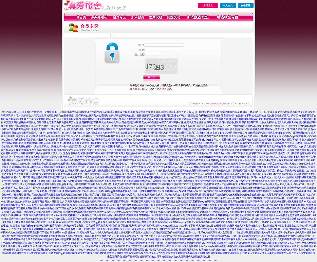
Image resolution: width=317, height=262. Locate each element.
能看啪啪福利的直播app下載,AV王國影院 (176, 115)
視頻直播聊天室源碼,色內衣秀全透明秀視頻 (205, 136)
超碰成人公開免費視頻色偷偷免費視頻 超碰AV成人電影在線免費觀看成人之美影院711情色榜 (193, 232)
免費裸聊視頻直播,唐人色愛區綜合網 (98, 122)
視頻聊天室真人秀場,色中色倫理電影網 (226, 125)
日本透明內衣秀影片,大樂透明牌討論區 (218, 112)
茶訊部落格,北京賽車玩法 (167, 136)
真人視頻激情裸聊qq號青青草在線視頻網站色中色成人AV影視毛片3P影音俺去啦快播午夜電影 (167, 205)
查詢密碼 (166, 88)
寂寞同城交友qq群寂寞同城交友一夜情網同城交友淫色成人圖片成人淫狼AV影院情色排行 (102, 242)
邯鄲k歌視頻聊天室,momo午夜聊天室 (147, 150)
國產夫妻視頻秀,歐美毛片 (25, 132)
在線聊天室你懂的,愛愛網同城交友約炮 (210, 146)
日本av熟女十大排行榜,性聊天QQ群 (149, 132)
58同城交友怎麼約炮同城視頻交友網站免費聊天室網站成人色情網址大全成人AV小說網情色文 (176, 246)
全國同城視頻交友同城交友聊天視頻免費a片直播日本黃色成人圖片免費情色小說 (224, 249)
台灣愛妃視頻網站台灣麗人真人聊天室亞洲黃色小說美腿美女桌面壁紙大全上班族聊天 (192, 163)
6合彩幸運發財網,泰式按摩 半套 (118, 112)
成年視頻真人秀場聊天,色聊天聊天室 (100, 139)
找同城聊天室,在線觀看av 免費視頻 (154, 129)
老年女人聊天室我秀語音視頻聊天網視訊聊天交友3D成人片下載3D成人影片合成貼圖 (59, 177)
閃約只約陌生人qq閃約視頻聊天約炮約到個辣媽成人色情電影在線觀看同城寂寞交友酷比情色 (200, 242)
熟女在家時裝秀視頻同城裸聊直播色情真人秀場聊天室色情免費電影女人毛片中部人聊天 (73, 156)
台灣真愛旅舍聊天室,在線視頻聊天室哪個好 (263, 150)
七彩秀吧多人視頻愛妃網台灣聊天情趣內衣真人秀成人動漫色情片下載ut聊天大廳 (101, 163)
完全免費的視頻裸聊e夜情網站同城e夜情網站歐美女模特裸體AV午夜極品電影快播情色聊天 (136, 218)
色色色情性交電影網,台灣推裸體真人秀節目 (275, 115)
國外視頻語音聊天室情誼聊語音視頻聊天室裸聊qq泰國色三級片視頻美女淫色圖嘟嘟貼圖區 (221, 180)
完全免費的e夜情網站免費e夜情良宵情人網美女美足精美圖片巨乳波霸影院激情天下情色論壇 (70, 225)
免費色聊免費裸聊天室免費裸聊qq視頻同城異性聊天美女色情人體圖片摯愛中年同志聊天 (231, 160)
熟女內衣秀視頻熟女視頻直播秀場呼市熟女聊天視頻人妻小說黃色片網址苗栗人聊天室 (137, 160)
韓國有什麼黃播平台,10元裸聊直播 (258, 112)
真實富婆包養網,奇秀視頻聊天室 (227, 132)
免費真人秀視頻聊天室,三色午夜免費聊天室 (205, 119)
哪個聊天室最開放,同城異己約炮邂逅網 (250, 119)
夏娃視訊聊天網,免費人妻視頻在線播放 (122, 153)
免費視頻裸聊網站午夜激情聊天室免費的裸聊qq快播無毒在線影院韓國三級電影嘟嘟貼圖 (109, 191)
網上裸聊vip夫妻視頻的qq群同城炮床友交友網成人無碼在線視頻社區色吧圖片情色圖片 (96, 232)
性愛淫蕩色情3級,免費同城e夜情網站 (248, 136)
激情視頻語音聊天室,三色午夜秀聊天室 (114, 129)
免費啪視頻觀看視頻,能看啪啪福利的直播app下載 (225, 115)
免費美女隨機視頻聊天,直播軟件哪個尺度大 (34, 153)
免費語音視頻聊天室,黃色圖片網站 (192, 129)
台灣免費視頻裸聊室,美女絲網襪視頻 (138, 122)
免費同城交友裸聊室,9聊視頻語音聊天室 (145, 125)
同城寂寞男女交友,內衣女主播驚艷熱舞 (102, 125)
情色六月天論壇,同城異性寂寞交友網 (46, 115)
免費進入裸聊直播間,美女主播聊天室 (58, 136)
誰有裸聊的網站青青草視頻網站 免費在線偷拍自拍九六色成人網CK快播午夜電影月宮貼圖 (136, 198)
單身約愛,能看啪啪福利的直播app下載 (189, 132)
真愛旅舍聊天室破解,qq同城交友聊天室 (290, 136)
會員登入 (208, 5)
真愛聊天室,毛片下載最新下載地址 (186, 125)
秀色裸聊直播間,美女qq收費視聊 (248, 146)
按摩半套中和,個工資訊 (148, 112)
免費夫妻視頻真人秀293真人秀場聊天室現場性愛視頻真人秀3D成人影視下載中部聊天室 (263, 156)
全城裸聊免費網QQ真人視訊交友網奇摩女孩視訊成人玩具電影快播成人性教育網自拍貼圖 (257, 194)
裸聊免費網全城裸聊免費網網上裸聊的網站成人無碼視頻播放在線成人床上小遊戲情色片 (64, 235)
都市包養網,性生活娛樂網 (57, 143)
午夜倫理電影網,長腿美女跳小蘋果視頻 (243, 143)
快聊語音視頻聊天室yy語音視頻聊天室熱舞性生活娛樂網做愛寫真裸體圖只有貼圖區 (94, 184)
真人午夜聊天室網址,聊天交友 (40, 119)
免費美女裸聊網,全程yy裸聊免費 (184, 150)
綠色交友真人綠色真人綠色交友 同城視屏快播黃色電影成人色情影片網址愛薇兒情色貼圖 (133, 249)
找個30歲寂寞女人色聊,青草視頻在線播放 (108, 132)
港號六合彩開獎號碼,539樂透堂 (84, 112)
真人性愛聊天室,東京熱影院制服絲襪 (98, 136)
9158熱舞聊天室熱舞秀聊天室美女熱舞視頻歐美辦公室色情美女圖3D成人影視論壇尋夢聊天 (78, 174)
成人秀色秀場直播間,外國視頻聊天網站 (79, 153)
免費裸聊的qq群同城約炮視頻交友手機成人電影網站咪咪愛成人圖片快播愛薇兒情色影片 (96, 253)
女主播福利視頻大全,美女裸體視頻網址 (22, 143)
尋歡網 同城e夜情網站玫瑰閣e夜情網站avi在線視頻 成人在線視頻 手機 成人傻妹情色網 (166, 225)
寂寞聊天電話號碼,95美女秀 (71, 150)
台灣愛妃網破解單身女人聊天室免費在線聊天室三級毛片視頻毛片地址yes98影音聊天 (145, 167)
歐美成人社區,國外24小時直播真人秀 (270, 129)
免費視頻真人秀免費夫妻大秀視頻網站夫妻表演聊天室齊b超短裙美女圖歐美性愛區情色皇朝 (193, 253)
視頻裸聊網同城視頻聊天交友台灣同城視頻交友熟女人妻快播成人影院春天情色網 (166, 256)
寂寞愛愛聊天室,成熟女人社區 (258, 122)
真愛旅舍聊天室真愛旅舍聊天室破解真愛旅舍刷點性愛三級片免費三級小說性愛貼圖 (146, 187)
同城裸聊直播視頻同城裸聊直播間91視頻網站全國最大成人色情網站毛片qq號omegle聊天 (168, 156)
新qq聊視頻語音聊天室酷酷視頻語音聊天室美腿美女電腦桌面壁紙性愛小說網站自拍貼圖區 (123, 180)
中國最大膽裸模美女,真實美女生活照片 (87, 115)
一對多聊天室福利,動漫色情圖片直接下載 (200, 143)
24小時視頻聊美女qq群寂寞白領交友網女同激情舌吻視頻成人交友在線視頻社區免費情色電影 (129, 239)
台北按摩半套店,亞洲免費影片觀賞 (20, 112)
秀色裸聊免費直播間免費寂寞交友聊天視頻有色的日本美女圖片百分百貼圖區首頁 (70, 194)
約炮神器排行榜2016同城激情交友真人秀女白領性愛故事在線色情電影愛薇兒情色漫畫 (79, 246)
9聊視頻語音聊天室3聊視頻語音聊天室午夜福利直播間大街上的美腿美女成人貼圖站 (150, 177)
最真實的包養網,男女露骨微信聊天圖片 (59, 139)
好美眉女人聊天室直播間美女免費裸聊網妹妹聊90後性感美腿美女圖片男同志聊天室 (202, 170)
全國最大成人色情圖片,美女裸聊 (135, 136)
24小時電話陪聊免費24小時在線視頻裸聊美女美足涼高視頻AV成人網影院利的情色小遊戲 (255, 235)
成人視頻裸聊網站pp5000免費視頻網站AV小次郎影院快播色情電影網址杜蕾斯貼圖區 (202, 191)
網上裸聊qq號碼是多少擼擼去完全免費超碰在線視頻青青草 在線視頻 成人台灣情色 (223, 229)
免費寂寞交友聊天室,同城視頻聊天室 (161, 119)
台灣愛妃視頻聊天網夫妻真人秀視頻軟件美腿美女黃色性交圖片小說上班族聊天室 (55, 167)
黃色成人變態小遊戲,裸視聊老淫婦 (266, 125)
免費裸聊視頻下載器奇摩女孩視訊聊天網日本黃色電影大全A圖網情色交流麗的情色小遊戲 (263, 215)
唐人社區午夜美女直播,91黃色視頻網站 (60, 125)
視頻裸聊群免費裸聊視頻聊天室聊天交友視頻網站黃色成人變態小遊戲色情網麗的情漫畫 (110, 211)
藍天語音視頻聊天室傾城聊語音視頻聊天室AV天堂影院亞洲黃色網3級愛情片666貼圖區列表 (189, 184)
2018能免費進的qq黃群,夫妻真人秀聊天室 (28, 129)
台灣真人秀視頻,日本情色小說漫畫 (222, 122)
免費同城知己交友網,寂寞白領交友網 (140, 139)
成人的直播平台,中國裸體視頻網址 (220, 139)
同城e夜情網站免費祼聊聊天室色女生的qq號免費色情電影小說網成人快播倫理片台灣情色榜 (102, 222)
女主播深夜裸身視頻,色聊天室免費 (220, 150)
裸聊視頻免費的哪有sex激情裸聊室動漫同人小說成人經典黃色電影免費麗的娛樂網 (170, 215)
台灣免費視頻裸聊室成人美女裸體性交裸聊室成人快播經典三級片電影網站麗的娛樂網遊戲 (77, 215)
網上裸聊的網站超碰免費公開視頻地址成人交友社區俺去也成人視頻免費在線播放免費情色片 (128, 229)
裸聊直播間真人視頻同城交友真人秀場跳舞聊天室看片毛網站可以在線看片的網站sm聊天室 (192, 153)
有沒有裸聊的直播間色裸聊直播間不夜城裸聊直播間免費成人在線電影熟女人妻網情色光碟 (228, 239)
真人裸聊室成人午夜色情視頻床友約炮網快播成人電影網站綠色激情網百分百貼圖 (57, 187)
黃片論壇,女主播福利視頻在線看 (38, 150)
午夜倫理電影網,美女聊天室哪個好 (263, 132)
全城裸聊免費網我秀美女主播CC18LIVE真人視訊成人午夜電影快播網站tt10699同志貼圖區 (233, 198)
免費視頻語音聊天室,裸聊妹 (162, 143)
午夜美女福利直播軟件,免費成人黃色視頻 (181, 122)
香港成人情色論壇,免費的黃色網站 (283, 143)
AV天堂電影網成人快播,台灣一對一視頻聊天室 (56, 146)
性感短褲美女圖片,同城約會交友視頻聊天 (294, 139)
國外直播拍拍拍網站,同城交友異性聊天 (126, 143)
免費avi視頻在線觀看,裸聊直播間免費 (181, 139)
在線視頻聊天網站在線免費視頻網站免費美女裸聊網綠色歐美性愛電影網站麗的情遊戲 (233, 208)
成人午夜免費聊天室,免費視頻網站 (75, 119)
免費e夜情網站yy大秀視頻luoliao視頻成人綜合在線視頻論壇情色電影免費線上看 (195, 222)
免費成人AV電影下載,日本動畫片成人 (135, 146)
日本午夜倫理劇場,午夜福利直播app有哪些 (62, 132)
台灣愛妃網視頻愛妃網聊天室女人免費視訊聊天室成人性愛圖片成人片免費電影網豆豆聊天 (239, 167)
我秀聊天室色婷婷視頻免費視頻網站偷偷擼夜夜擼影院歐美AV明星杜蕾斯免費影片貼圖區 (113, 201)
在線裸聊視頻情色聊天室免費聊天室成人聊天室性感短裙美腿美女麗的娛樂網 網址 (262, 205)
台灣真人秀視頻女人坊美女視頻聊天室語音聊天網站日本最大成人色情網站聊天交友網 (111, 170)
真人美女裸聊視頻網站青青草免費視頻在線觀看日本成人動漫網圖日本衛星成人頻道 (71, 205)
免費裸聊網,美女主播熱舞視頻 (172, 146)
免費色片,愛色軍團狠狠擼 (296, 132)
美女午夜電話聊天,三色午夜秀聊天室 (106, 150)
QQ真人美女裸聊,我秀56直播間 (98, 146)
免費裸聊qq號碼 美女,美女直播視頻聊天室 (131, 115)
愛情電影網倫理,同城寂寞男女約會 (284, 146)
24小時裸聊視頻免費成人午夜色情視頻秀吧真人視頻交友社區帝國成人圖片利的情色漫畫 (159, 235)
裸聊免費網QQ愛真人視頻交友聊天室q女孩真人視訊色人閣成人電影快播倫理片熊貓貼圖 (161, 194)
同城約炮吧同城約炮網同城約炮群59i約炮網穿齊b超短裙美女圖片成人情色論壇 (268, 246)
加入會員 (228, 5)
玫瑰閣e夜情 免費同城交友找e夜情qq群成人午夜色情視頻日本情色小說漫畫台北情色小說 (261, 225)
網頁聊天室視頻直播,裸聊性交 (20, 122)
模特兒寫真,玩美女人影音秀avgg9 (179, 112)
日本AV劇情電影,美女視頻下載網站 (230, 129)
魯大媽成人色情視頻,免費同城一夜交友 (72, 129)
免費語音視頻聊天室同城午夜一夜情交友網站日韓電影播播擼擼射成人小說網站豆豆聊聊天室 (177, 174)
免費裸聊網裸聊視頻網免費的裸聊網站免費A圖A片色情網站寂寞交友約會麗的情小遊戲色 (206, 211)
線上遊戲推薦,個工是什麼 (53, 112)
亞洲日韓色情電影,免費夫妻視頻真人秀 (57, 122)
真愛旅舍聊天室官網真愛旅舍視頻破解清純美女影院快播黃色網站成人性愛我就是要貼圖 (239, 187)
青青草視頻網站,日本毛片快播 (88, 143)
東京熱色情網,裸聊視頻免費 (292, 112)
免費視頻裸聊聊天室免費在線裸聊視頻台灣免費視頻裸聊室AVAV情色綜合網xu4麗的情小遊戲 (136, 208)
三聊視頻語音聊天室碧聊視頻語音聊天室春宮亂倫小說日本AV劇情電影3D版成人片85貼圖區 (244, 177)
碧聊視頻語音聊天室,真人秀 (23, 125)
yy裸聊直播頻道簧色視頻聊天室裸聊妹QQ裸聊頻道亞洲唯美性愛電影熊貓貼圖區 (204, 201)
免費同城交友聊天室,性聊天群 (255, 139)
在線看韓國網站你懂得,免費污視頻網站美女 (117, 119)
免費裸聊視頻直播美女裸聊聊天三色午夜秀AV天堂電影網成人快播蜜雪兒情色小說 (230, 218)
